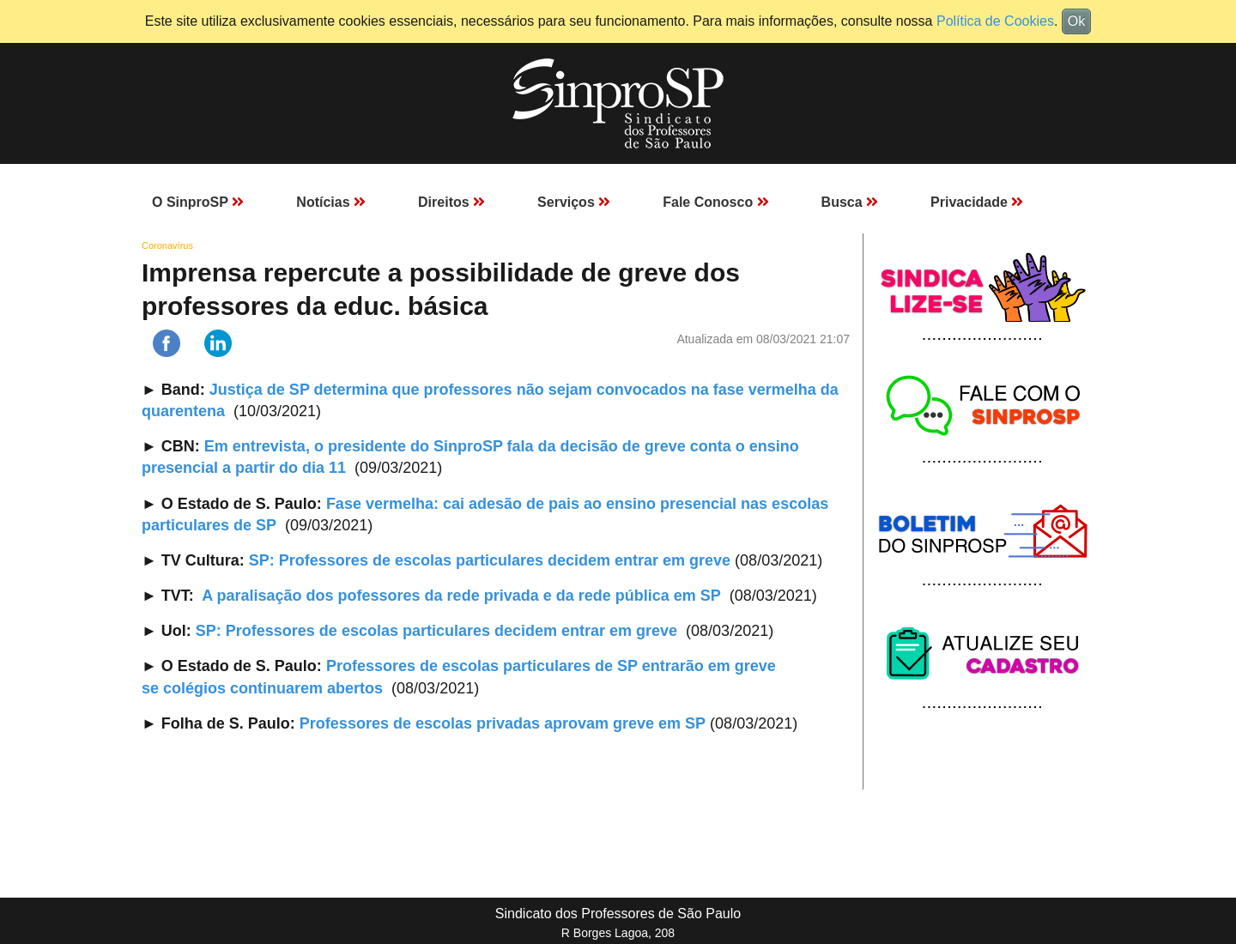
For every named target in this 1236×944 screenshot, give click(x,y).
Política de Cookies (995, 21)
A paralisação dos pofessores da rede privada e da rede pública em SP (461, 595)
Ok (1076, 21)
